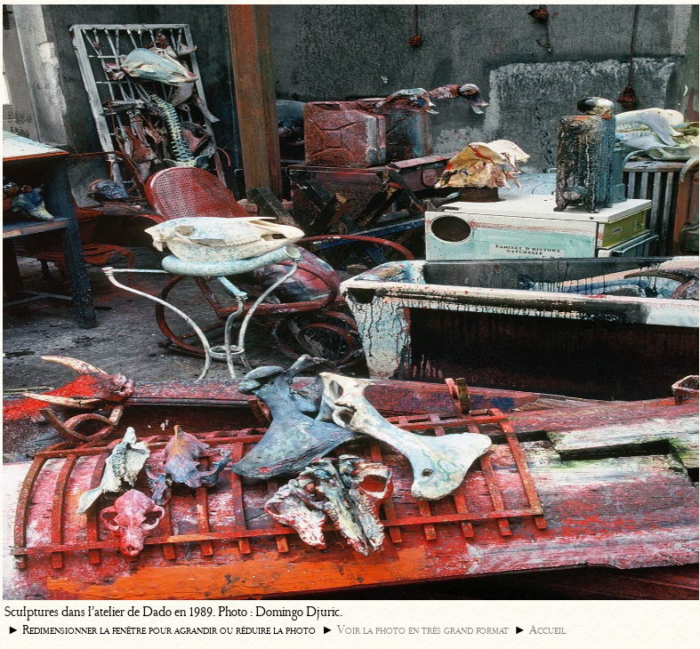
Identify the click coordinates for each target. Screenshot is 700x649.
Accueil (547, 629)
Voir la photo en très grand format (423, 629)
